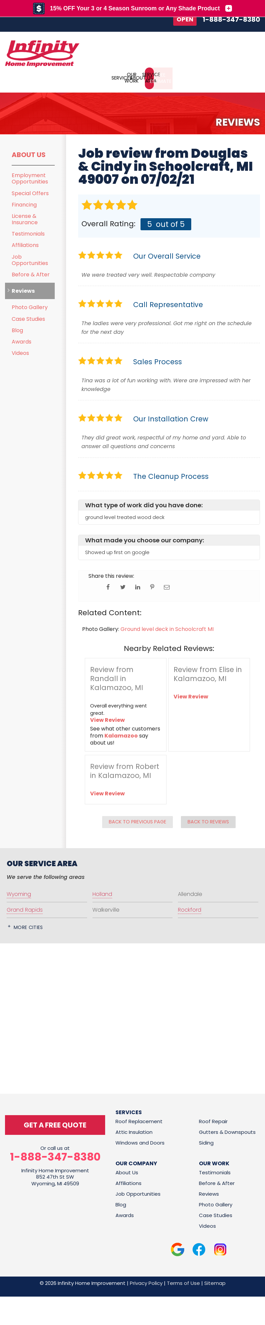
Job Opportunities (30, 259)
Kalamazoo (121, 735)
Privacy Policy (146, 1282)
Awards (21, 341)
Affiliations (25, 245)
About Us (29, 154)
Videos (20, 353)
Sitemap (215, 1282)
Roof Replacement (139, 1120)
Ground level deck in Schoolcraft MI (167, 629)
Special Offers (30, 192)
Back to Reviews (208, 821)
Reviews (23, 290)
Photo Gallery (30, 307)
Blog (17, 330)
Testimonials (28, 233)
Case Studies (28, 318)
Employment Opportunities (30, 178)
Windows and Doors (140, 1142)
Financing (24, 204)
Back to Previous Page (137, 821)
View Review (107, 719)
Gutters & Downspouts (227, 1131)
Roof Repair (213, 1120)
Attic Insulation (134, 1131)
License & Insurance (25, 219)
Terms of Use (183, 1282)
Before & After (31, 274)
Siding (206, 1142)
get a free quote (55, 1124)
